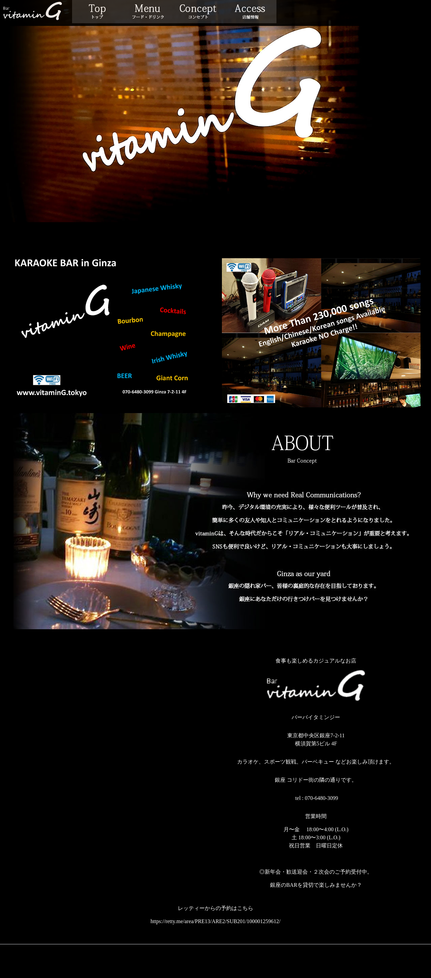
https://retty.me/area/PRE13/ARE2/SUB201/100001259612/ (215, 921)
